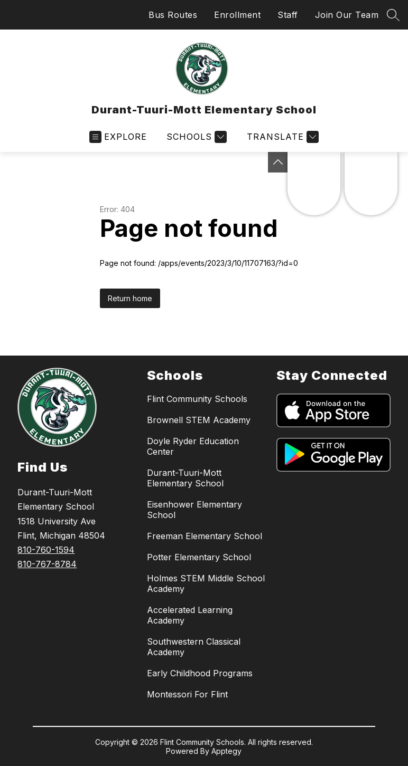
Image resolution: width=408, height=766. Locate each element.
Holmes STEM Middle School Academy (206, 583)
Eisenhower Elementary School (194, 509)
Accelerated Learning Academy (190, 615)
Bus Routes (173, 14)
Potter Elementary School (199, 557)
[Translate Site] (281, 136)
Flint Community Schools (197, 399)
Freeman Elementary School (204, 536)
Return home (130, 298)
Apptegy (226, 750)
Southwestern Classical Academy (193, 646)
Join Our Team (347, 14)
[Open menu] (118, 136)
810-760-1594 (46, 549)
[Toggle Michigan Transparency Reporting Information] (278, 162)
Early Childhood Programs (200, 673)
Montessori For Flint (187, 694)
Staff (287, 14)
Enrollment (237, 14)
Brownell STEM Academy (199, 420)
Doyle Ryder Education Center (193, 446)
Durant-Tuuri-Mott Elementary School (185, 478)
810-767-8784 (47, 564)
